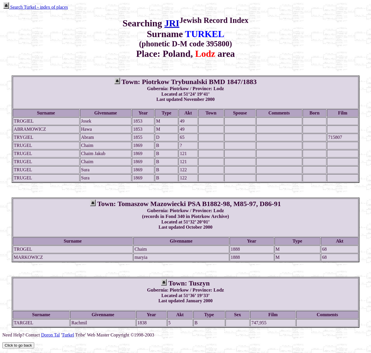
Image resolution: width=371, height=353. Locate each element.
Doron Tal (50, 334)
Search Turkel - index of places (35, 7)
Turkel (68, 334)
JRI (171, 23)
